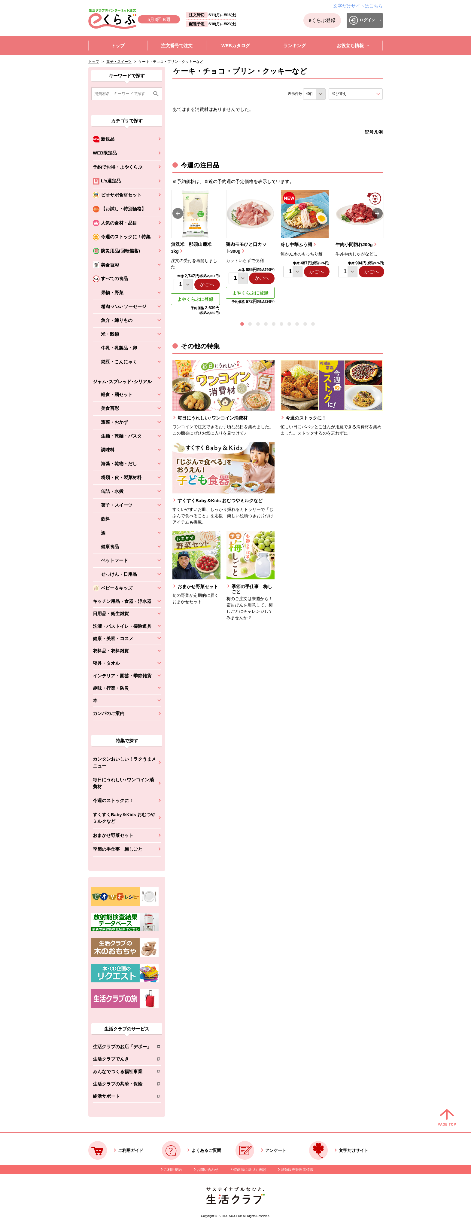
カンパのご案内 (108, 713)
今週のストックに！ (113, 800)
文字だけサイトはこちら (358, 5)
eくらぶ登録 (322, 20)
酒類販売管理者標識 (297, 1169)
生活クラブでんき (122, 1060)
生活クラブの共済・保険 (122, 1085)
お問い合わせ (207, 1169)
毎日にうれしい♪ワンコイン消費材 (123, 783)
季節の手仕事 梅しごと (117, 849)
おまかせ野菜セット (113, 835)
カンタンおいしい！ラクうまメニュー (124, 762)
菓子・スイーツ (119, 62)
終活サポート (122, 1097)
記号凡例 (374, 132)
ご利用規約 (173, 1169)
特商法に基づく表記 (249, 1169)
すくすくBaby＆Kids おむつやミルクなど (124, 818)
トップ (93, 62)
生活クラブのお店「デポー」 (122, 1047)
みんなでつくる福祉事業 (122, 1072)
